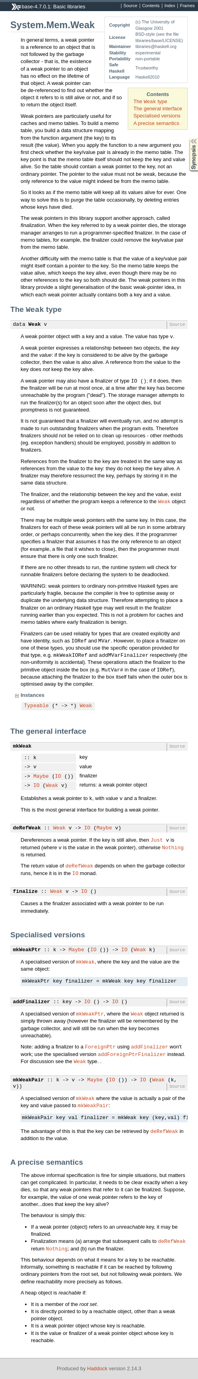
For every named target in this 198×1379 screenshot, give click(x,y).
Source (130, 6)
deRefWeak (27, 828)
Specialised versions (157, 116)
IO (58, 776)
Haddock (97, 1368)
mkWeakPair (28, 1080)
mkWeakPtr (27, 950)
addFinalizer (31, 1002)
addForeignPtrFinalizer (132, 1054)
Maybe (41, 776)
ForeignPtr (100, 1046)
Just (156, 839)
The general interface (157, 109)
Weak (35, 324)
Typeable (36, 706)
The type (150, 101)
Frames (187, 6)
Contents (151, 6)
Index (169, 6)
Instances (32, 695)
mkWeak (22, 746)
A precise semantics (156, 123)
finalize (25, 891)
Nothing (173, 847)
